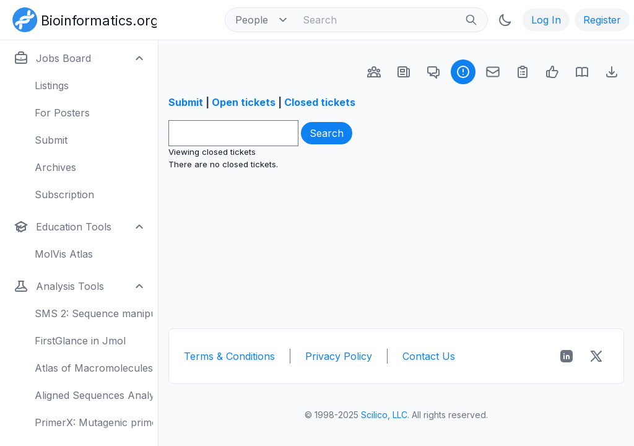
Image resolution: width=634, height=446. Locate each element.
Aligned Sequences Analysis (94, 395)
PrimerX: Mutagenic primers (94, 422)
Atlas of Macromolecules (94, 368)
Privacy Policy (338, 356)
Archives (55, 167)
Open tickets (244, 102)
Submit (51, 140)
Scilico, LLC (384, 414)
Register (602, 20)
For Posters (62, 113)
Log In (546, 20)
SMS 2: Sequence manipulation (94, 313)
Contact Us (428, 356)
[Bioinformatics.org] (82, 18)
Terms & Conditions (229, 356)
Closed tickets (319, 102)
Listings (52, 85)
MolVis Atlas (64, 254)
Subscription (64, 194)
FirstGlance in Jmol (80, 340)
